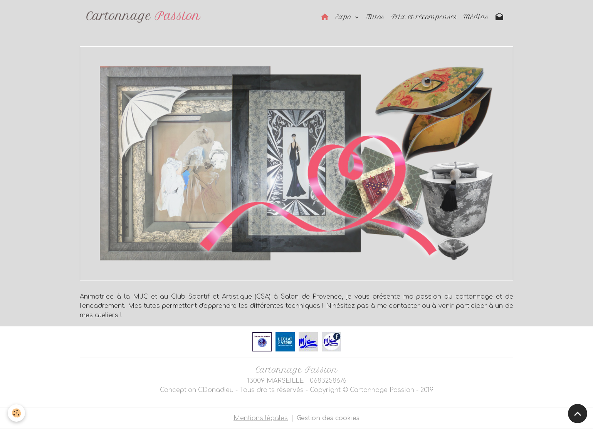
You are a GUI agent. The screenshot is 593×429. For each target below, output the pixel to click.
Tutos (375, 17)
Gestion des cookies (328, 418)
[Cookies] (16, 413)
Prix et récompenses (424, 17)
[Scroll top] (577, 413)
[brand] (145, 17)
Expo (345, 17)
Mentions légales (261, 418)
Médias (476, 17)
